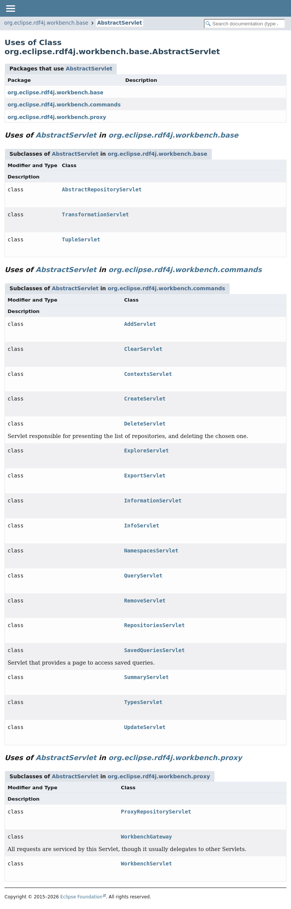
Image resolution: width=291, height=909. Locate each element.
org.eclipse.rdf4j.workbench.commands (64, 105)
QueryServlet (143, 576)
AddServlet (140, 324)
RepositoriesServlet (154, 625)
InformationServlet (152, 501)
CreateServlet (145, 399)
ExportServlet (145, 475)
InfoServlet (141, 526)
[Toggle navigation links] (10, 8)
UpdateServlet (145, 727)
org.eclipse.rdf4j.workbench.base (46, 23)
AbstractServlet (119, 23)
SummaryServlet (146, 677)
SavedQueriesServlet (154, 650)
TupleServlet (81, 239)
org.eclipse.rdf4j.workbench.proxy (57, 117)
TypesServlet (143, 702)
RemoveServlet (145, 601)
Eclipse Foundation (81, 897)
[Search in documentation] (244, 23)
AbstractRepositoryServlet (102, 189)
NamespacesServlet (151, 551)
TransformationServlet (95, 214)
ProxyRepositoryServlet (156, 812)
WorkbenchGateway (146, 837)
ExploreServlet (146, 450)
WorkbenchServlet (146, 863)
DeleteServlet (145, 424)
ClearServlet (143, 349)
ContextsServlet (148, 374)
